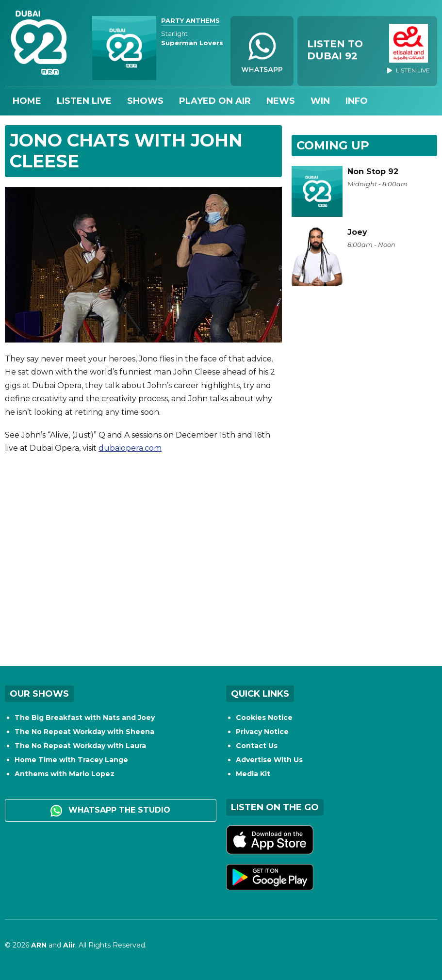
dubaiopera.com (130, 448)
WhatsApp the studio (110, 811)
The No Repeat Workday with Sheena (84, 731)
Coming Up (332, 145)
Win (320, 101)
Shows (145, 101)
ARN (39, 945)
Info (356, 101)
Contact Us (257, 745)
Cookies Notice (264, 717)
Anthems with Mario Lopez (65, 773)
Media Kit (253, 773)
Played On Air (215, 101)
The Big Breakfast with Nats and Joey (85, 717)
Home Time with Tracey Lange (71, 759)
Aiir (69, 945)
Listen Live (84, 101)
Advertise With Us (269, 759)
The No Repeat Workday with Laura (80, 745)
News (280, 101)
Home (27, 101)
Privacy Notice (262, 731)
